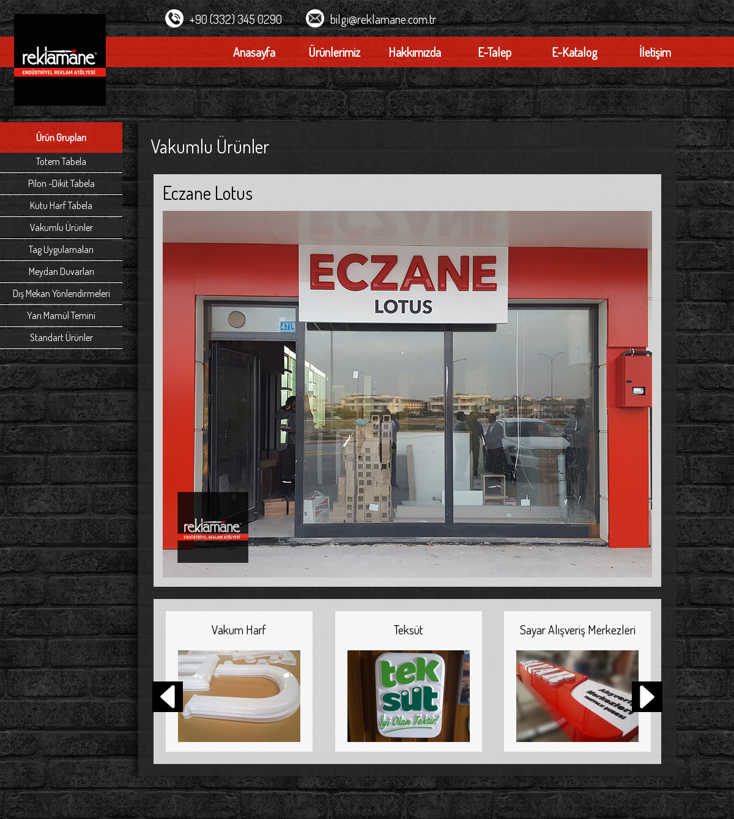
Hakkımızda (414, 52)
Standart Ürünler (61, 337)
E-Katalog (575, 52)
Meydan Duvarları (61, 271)
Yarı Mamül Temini (61, 315)
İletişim (655, 52)
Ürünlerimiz (334, 52)
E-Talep (494, 52)
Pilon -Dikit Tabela (61, 183)
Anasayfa (254, 52)
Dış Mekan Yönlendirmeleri (61, 293)
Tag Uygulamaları (61, 249)
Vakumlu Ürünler (61, 227)
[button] (647, 697)
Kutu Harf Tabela (61, 205)
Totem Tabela (61, 161)
